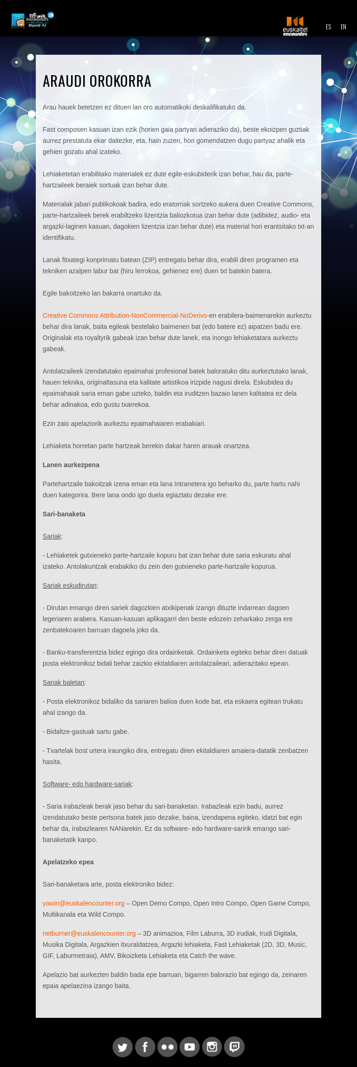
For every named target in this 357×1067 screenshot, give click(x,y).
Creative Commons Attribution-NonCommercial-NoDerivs (125, 315)
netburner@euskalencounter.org (89, 933)
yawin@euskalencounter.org (84, 903)
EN (343, 26)
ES (328, 26)
